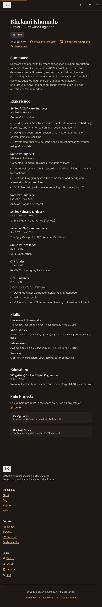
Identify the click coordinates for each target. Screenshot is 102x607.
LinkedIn (9, 569)
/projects (16, 407)
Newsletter (48, 597)
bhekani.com (18, 46)
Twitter (8, 558)
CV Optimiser (10, 537)
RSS (7, 575)
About (6, 495)
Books (6, 510)
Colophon (31, 597)
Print (17, 34)
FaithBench (8, 526)
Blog (5, 500)
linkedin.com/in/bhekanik (75, 41)
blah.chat (7, 531)
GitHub (8, 563)
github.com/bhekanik (43, 41)
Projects (7, 505)
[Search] (82, 5)
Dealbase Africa (11, 542)
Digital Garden (68, 597)
